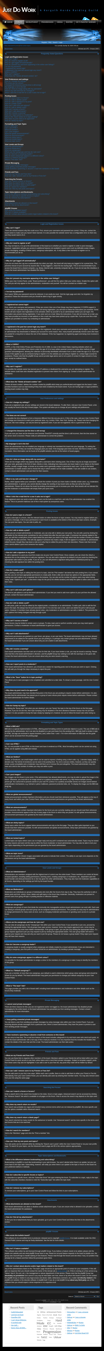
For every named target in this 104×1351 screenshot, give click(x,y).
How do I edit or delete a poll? (15, 107)
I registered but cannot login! (15, 68)
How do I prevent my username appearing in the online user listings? (29, 65)
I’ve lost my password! (13, 66)
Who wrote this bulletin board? (16, 210)
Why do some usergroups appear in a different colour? (24, 156)
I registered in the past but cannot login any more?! (23, 70)
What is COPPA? (11, 72)
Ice (54, 1323)
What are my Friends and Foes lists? (18, 174)
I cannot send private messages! (16, 165)
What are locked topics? (13, 139)
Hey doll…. (15, 1325)
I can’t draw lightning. (19, 1320)
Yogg (44, 1340)
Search (55, 42)
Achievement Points (54, 1312)
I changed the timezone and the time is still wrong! (23, 85)
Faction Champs (48, 1318)
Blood (59, 1315)
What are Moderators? (13, 148)
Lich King (58, 1326)
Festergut (59, 1318)
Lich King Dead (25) (82, 1333)
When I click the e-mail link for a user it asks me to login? (25, 93)
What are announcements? (14, 135)
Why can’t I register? (12, 74)
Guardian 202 (16, 1317)
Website (39, 1340)
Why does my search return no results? (19, 183)
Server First (52, 1334)
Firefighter (40, 1320)
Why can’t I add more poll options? (17, 105)
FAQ (49, 42)
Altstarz (69, 1330)
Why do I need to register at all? (16, 61)
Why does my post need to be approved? (20, 119)
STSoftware (53, 1301)
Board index (9, 49)
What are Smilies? (11, 130)
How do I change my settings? (16, 81)
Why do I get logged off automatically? (18, 63)
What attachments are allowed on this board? (21, 203)
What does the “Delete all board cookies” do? (21, 76)
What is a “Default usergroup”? (16, 158)
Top (6, 237)
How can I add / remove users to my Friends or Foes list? (25, 176)
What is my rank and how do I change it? (19, 91)
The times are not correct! (14, 83)
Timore (59, 1334)
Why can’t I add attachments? (15, 111)
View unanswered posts (11, 45)
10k (38, 1312)
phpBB (44, 1300)
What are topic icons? (12, 141)
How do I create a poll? (13, 104)
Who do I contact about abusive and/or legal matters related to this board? (31, 214)
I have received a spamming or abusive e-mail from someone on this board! (32, 169)
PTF (59, 1301)
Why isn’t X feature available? (15, 212)
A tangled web (16, 1322)
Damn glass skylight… (18, 1328)
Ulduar (57, 1337)
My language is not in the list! (15, 87)
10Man (42, 1312)
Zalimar (69, 1317)
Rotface (45, 1334)
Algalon (39, 1315)
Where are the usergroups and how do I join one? (23, 152)
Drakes (39, 1318)
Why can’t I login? (11, 59)
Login (60, 42)
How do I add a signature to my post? (18, 102)
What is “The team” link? (13, 160)
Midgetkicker (71, 1322)
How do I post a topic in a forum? (17, 98)
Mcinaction (71, 1312)
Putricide (39, 1334)
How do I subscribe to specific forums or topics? (22, 196)
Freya (48, 1320)
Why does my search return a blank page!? (20, 185)
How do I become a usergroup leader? (18, 154)
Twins (50, 1337)
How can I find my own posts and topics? (19, 189)
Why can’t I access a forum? (15, 109)
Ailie (68, 1328)
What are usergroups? (13, 150)
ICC (49, 1323)
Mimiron (45, 1329)
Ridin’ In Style (80, 1325)
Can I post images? (12, 132)
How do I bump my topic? (14, 121)
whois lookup (62, 1271)
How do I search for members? (16, 187)
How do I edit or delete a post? (16, 100)
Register (44, 42)
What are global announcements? (17, 133)
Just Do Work (19, 9)
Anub (55, 1315)
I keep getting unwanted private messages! (20, 167)
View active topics (25, 45)
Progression (52, 1331)
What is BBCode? (11, 126)
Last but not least (17, 1314)
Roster (81, 1322)
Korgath (51, 1326)
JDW (45, 1325)
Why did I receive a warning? (15, 113)
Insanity (59, 1323)
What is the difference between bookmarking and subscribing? (27, 194)
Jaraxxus (39, 1326)
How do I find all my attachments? (17, 205)
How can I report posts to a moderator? (19, 115)
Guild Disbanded (17, 1312)
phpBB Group (65, 1238)
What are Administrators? (14, 146)
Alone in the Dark (47, 1315)
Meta (39, 1329)
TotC (38, 1337)
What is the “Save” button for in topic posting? (21, 117)
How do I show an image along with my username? (23, 89)
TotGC (44, 1337)
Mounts (52, 1329)
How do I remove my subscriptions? (18, 198)
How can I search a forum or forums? (18, 181)
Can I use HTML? (11, 128)
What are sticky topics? (13, 137)
